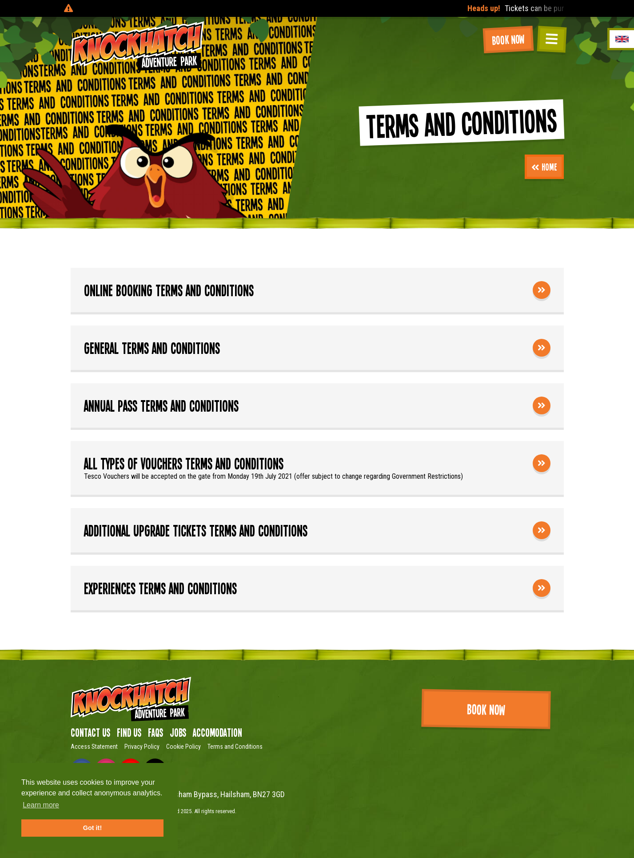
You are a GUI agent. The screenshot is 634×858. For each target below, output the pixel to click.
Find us (129, 732)
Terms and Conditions (235, 746)
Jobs (178, 732)
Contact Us (90, 732)
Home (544, 166)
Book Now (508, 39)
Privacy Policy (141, 746)
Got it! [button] (92, 827)
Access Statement (94, 746)
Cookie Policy (183, 746)
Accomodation (217, 732)
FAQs (155, 732)
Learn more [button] (41, 805)
